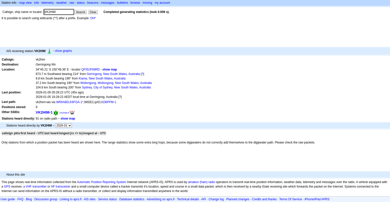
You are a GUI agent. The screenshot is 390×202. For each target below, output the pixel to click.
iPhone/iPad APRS (316, 199)
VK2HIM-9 (64, 113)
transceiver (63, 186)
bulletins (122, 2)
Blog (29, 199)
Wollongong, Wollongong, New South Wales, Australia (116, 83)
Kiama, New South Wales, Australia (102, 78)
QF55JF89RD (90, 69)
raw (71, 2)
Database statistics (132, 199)
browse (135, 2)
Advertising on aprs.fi (161, 199)
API (203, 199)
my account (162, 2)
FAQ (20, 199)
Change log (216, 199)
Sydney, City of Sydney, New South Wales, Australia (116, 87)
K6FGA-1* (76, 102)
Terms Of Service (290, 199)
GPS (7, 186)
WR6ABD (62, 102)
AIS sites (90, 199)
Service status (107, 199)
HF (53, 186)
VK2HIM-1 (44, 112)
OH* (93, 18)
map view (25, 2)
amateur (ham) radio (201, 182)
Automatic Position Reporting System (101, 182)
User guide (7, 199)
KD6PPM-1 (108, 102)
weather (61, 2)
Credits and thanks (264, 199)
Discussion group (45, 199)
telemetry (48, 2)
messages (108, 2)
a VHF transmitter (35, 186)
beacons (92, 2)
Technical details (188, 199)
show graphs (63, 51)
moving (147, 2)
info (36, 2)
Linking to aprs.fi (70, 199)
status (81, 2)
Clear (93, 11)
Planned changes (237, 199)
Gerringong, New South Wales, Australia (113, 74)
